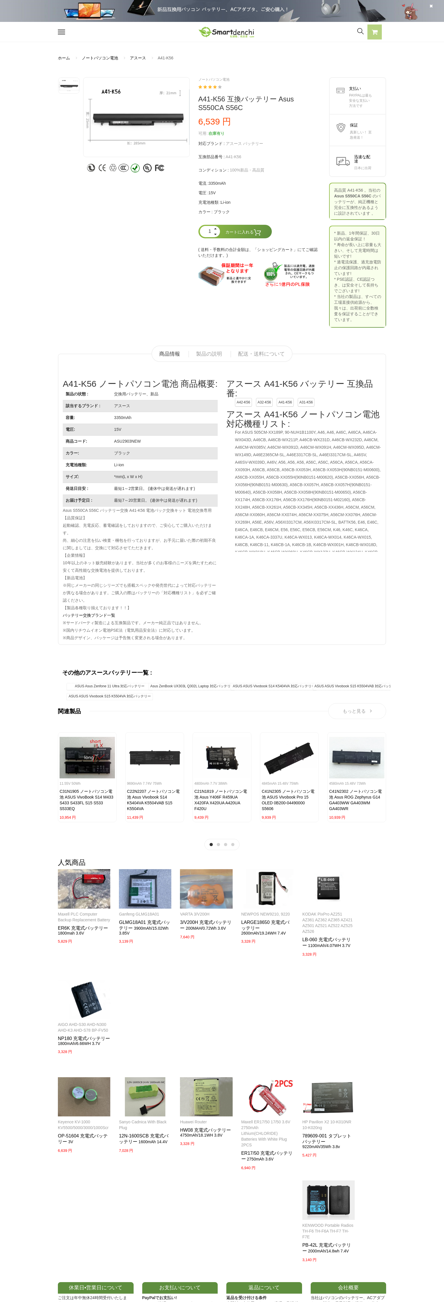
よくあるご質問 (207, 1218)
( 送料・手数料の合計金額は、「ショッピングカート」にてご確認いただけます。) (258, 252)
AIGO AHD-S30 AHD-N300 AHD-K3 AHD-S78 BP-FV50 (360, 916)
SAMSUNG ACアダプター (148, 1208)
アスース (138, 58)
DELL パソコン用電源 (144, 1238)
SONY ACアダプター (144, 1218)
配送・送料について (261, 354)
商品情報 (169, 354)
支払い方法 (203, 1228)
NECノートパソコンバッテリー (86, 1269)
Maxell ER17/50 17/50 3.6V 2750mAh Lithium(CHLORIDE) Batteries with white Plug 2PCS (249, 1033)
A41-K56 (285, 402)
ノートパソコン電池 (100, 58)
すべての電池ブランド (280, 1208)
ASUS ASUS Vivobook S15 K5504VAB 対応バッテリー (356, 686)
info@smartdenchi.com (294, 1248)
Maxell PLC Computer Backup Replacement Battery (77, 916)
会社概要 (201, 1208)
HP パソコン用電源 (142, 1248)
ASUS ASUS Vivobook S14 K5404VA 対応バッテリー (274, 686)
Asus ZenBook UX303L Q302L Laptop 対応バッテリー (192, 686)
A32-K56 (264, 402)
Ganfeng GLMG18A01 (134, 910)
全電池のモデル (274, 1218)
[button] (374, 33)
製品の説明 (209, 354)
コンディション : (213, 170)
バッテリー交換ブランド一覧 (89, 615)
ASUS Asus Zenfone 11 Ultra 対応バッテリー (110, 686)
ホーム (64, 58)
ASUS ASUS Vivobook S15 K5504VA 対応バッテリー (110, 696)
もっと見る (357, 711)
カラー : (205, 212)
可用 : (203, 133)
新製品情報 (270, 1228)
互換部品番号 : (211, 156)
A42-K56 (243, 402)
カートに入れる (243, 232)
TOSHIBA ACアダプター (147, 1228)
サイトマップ (272, 1238)
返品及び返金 (205, 1238)
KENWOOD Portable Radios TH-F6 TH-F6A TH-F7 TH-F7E (359, 1027)
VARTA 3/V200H (185, 910)
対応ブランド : (211, 143)
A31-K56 (306, 402)
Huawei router (183, 1021)
